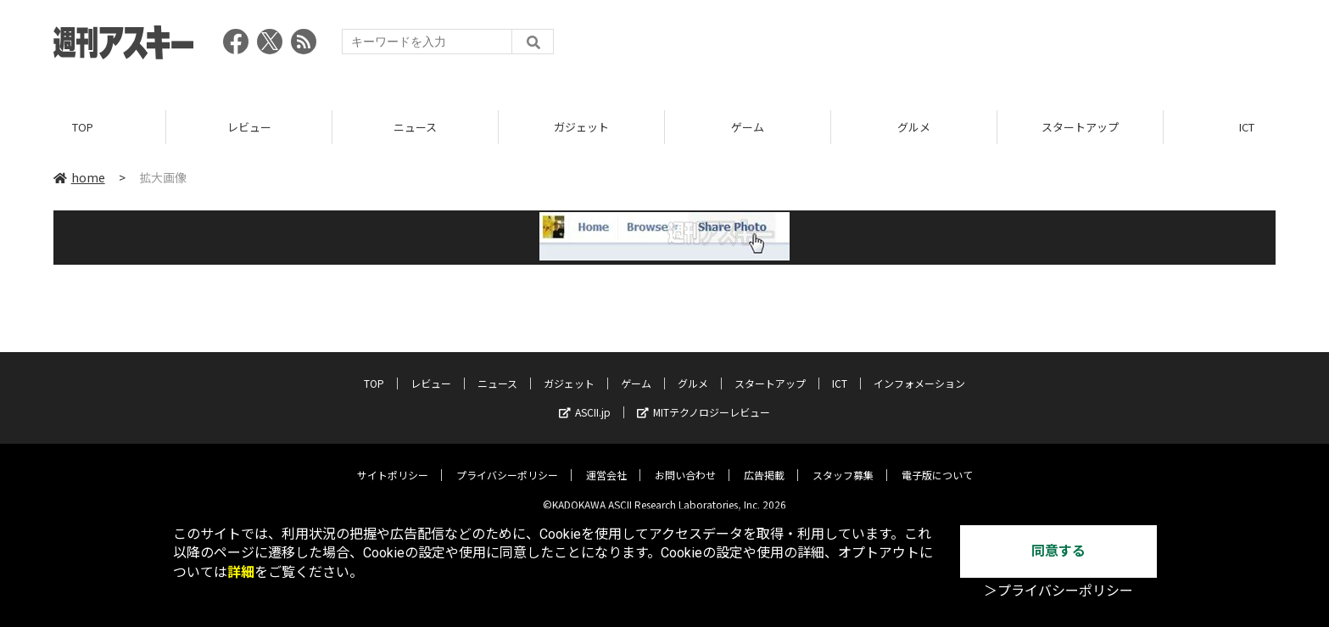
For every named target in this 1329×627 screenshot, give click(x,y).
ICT (839, 372)
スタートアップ (1080, 127)
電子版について (937, 463)
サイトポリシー (392, 463)
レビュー (249, 127)
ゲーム (747, 127)
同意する (1058, 551)
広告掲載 (764, 463)
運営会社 (606, 463)
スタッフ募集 (843, 463)
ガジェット (581, 127)
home (79, 177)
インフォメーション (919, 372)
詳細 (240, 572)
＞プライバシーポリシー (1058, 591)
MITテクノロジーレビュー (703, 401)
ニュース (415, 127)
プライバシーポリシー (507, 463)
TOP (82, 127)
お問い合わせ (685, 463)
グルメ (913, 127)
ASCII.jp (585, 401)
